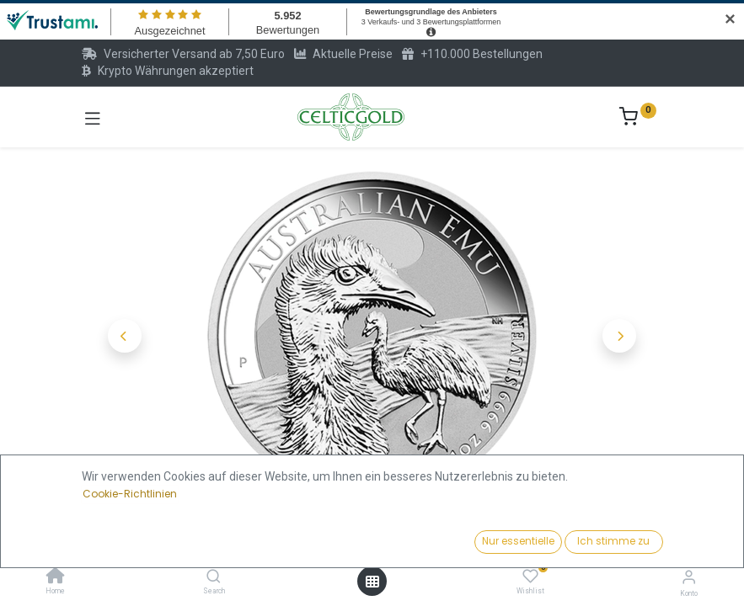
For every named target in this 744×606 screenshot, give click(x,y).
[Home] (55, 577)
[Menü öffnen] (372, 581)
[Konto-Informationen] (689, 577)
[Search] (214, 577)
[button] (125, 336)
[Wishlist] (530, 576)
